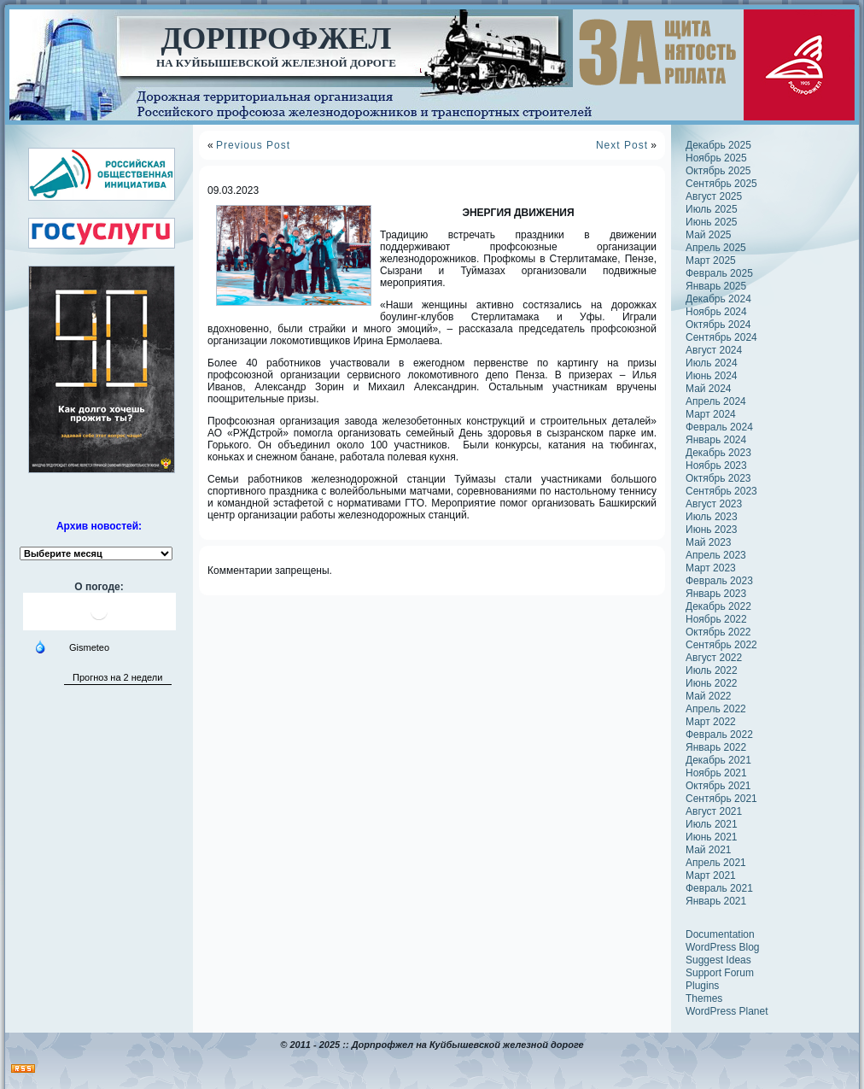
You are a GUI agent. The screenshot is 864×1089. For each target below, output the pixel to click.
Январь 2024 (716, 440)
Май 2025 (709, 235)
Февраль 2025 (719, 273)
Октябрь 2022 (718, 632)
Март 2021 (711, 875)
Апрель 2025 (716, 248)
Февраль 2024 (719, 427)
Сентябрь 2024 (721, 337)
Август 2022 (714, 658)
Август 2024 (714, 350)
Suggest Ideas (718, 960)
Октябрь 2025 (718, 171)
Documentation (720, 934)
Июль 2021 (712, 824)
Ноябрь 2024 (716, 312)
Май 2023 (709, 542)
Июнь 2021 (712, 837)
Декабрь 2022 (718, 606)
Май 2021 (709, 850)
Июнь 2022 (712, 683)
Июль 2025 (712, 209)
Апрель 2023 (716, 555)
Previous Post (253, 145)
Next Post (622, 145)
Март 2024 (711, 414)
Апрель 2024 (716, 401)
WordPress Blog (722, 947)
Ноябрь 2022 (716, 619)
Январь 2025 (716, 286)
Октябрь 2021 (718, 786)
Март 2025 (711, 260)
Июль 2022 (712, 670)
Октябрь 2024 (718, 325)
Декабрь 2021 (718, 760)
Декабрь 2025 (718, 145)
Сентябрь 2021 (721, 799)
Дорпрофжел (276, 38)
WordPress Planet (727, 1011)
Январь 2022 (716, 747)
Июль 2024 (712, 363)
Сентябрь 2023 (721, 491)
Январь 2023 (716, 594)
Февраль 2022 (719, 735)
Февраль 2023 (719, 581)
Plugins (702, 986)
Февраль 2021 (719, 888)
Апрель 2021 (716, 863)
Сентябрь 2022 (721, 645)
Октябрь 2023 (718, 478)
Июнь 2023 (712, 530)
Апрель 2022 (716, 709)
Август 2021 (714, 811)
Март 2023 (711, 568)
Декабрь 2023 (718, 453)
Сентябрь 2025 (721, 184)
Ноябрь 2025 (716, 158)
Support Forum (720, 973)
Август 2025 (714, 196)
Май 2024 (709, 389)
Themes (704, 998)
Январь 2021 (716, 901)
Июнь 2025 (712, 222)
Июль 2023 (712, 517)
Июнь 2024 (712, 376)
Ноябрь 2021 (716, 773)
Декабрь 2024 (718, 299)
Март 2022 (711, 722)
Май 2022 (709, 696)
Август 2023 (714, 504)
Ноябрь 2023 (716, 465)
